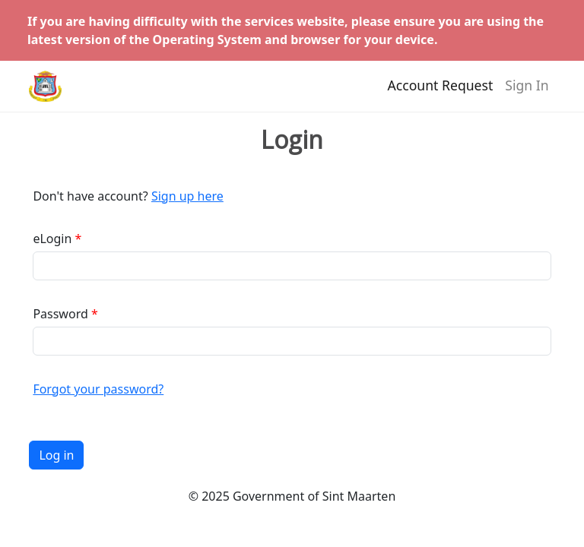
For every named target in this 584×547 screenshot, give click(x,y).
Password (60, 313)
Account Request (441, 92)
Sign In (526, 92)
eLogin (52, 238)
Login (292, 139)
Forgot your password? (98, 389)
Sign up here (187, 196)
